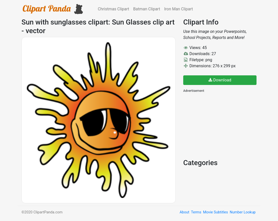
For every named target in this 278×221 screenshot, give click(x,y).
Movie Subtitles (215, 212)
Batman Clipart (146, 9)
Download (220, 80)
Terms (196, 212)
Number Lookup (243, 212)
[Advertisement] (221, 125)
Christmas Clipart (113, 9)
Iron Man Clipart (178, 9)
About (184, 212)
